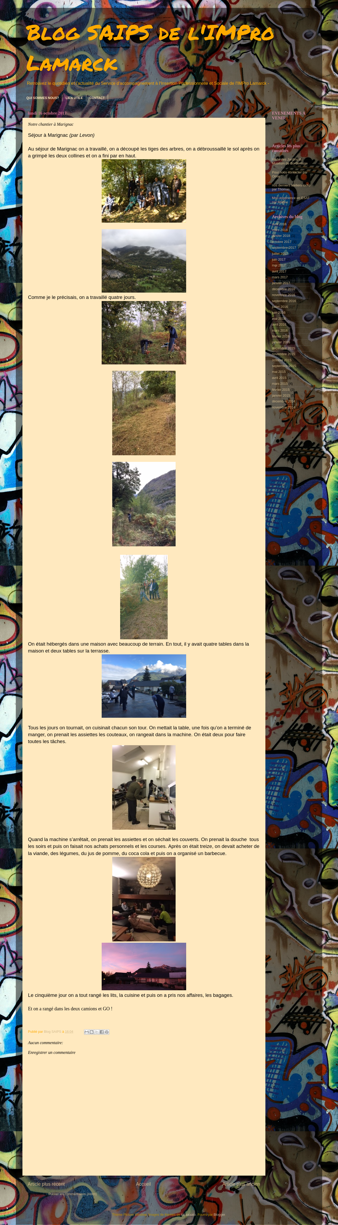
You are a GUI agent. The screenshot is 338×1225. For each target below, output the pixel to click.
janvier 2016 (281, 342)
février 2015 (281, 390)
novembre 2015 (283, 354)
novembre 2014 (283, 407)
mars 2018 (280, 230)
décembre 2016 (283, 289)
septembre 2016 (284, 301)
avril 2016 (279, 324)
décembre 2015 (283, 348)
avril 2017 (279, 271)
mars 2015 (280, 384)
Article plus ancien (241, 1184)
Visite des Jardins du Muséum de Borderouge (290, 161)
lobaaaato (188, 1215)
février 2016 (281, 336)
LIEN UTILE (74, 98)
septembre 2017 (284, 248)
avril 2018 (279, 224)
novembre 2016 (283, 295)
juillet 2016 (280, 307)
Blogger (219, 1215)
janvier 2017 (281, 283)
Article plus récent (46, 1184)
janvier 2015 (281, 395)
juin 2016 (278, 313)
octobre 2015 (282, 360)
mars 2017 (280, 277)
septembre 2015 (284, 366)
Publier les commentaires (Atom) (72, 1194)
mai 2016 (279, 319)
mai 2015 (279, 372)
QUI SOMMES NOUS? (42, 98)
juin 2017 (278, 259)
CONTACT (97, 98)
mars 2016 (280, 330)
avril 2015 (279, 378)
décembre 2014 (283, 401)
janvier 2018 (281, 236)
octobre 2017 (282, 242)
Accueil (143, 1184)
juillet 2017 (280, 254)
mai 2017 (279, 265)
